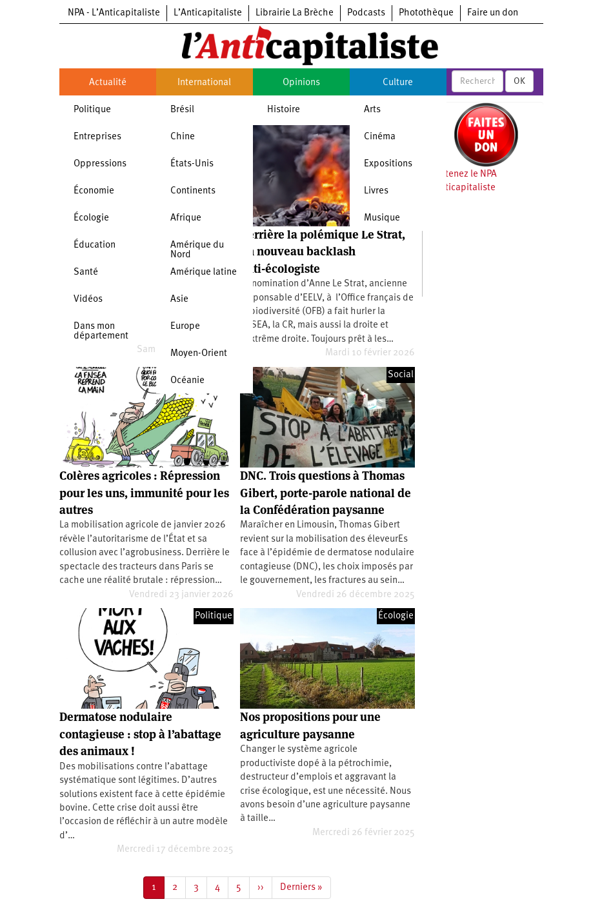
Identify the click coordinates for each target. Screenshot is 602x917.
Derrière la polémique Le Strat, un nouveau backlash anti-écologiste (322, 251)
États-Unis (192, 164)
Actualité (107, 83)
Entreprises (97, 137)
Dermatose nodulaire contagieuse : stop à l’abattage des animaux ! (140, 733)
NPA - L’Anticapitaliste (114, 13)
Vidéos (88, 299)
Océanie (187, 381)
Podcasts (366, 13)
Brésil (182, 110)
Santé (86, 272)
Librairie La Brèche (295, 13)
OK (519, 81)
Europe (185, 326)
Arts (372, 110)
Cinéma (380, 137)
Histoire (283, 110)
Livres (376, 191)
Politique (92, 110)
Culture (398, 83)
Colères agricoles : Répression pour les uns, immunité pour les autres (144, 492)
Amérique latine (203, 272)
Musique (382, 218)
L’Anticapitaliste (208, 13)
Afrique (185, 218)
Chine (182, 137)
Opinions (301, 83)
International (204, 83)
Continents (193, 191)
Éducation (94, 245)
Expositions (388, 164)
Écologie (91, 218)
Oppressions (100, 164)
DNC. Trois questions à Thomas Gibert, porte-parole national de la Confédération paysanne (325, 492)
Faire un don (492, 13)
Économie (94, 191)
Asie (179, 299)
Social (401, 375)
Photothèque (426, 13)
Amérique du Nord (197, 250)
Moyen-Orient (198, 354)
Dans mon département (101, 331)
